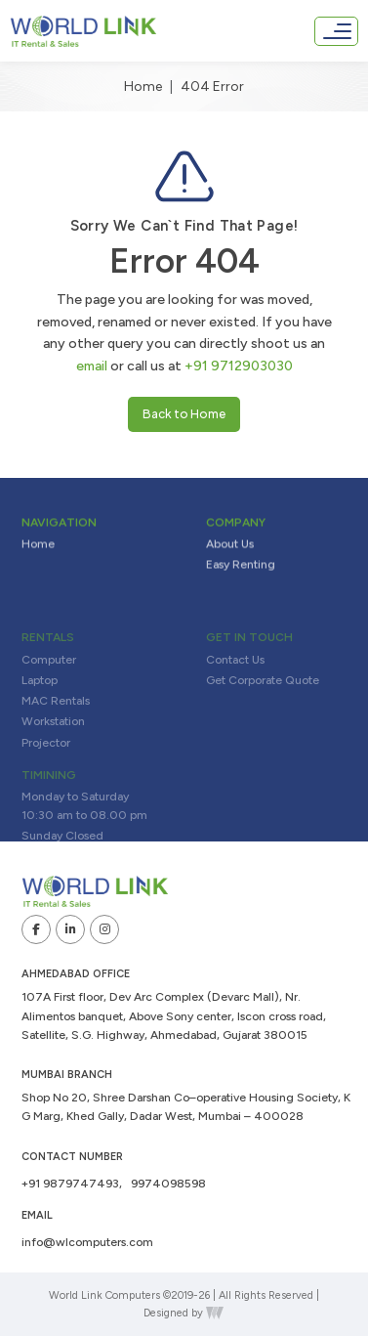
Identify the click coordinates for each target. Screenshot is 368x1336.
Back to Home (184, 414)
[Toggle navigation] (336, 31)
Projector (45, 762)
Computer (48, 679)
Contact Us (235, 679)
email (91, 366)
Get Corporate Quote (262, 700)
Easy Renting (240, 569)
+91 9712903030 (238, 366)
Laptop (39, 700)
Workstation (53, 742)
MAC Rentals (55, 721)
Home (143, 86)
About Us (230, 548)
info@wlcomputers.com (87, 1242)
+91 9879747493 (70, 1183)
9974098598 (168, 1183)
